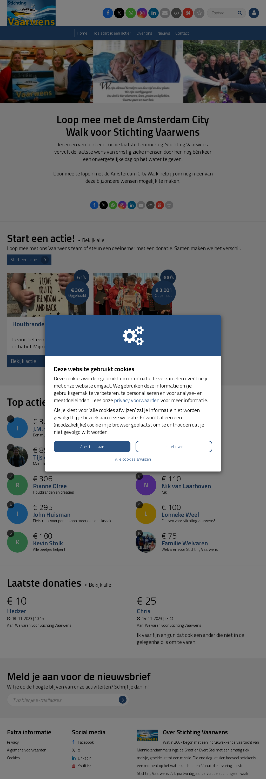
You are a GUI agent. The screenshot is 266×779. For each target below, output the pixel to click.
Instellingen (174, 447)
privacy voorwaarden (136, 400)
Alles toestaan (92, 447)
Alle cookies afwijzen (133, 459)
